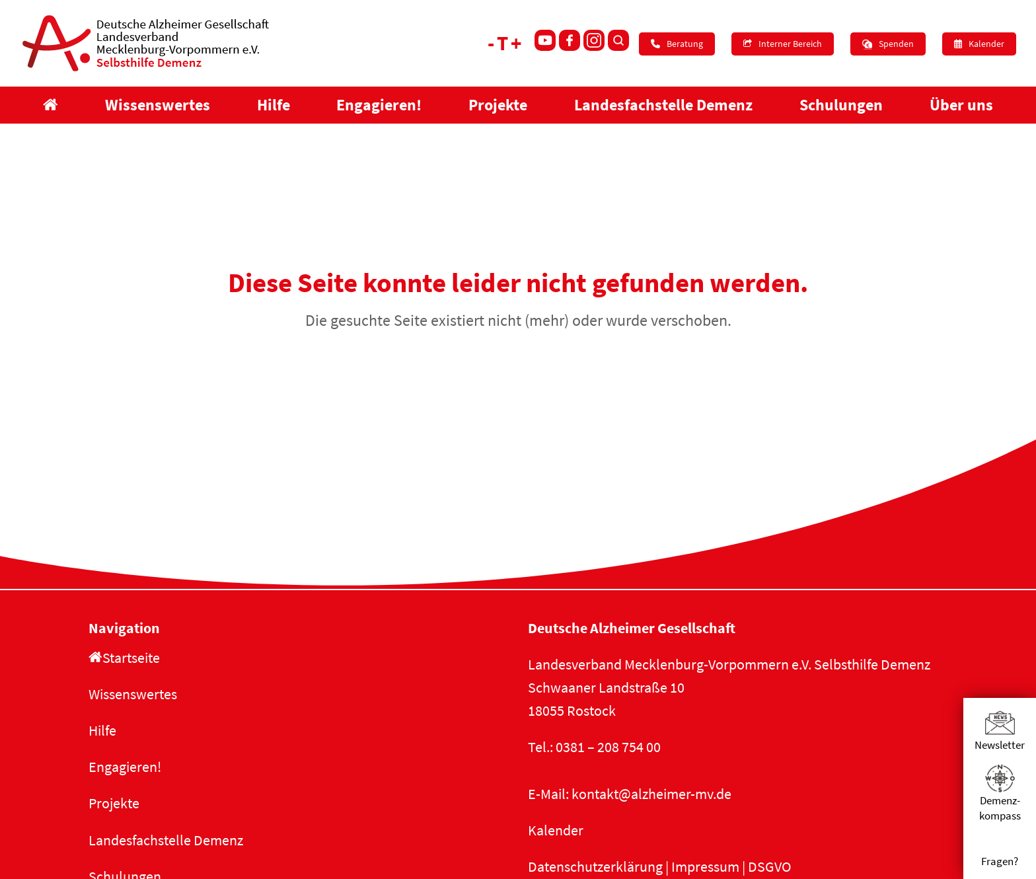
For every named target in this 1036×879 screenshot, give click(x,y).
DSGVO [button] (770, 866)
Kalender (555, 830)
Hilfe (102, 730)
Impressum (705, 866)
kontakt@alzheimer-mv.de (651, 793)
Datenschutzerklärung (595, 866)
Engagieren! (125, 766)
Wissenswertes (133, 694)
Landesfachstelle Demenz (166, 840)
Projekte (114, 803)
